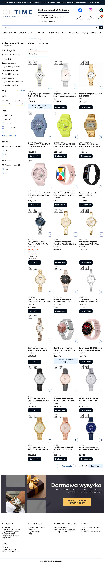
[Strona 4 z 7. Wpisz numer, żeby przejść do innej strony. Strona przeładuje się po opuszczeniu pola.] (82, 466)
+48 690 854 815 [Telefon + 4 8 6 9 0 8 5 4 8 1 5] (47, 16)
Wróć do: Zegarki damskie (11, 55)
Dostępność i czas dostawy (65, 530)
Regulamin (6, 538)
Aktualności (6, 528)
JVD (7, 132)
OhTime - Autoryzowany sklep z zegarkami (15, 39)
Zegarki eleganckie (10, 67)
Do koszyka (60, 107)
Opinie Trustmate (9, 549)
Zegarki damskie (43, 39)
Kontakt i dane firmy (10, 551)
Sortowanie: (32, 50)
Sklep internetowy (50, 561)
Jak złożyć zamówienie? (90, 532)
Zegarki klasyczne (10, 74)
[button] (101, 27)
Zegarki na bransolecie (12, 82)
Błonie (7, 119)
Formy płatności (60, 528)
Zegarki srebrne (9, 63)
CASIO (7, 123)
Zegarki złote (8, 59)
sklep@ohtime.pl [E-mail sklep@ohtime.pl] (48, 21)
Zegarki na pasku (10, 85)
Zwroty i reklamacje (62, 532)
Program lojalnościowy (11, 530)
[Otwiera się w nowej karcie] (80, 10)
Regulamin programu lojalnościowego (11, 533)
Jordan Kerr (10, 128)
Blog (30, 534)
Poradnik (31, 530)
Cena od (5, 100)
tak (6, 150)
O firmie (5, 547)
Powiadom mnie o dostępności (40, 107)
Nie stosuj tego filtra (13, 146)
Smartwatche (8, 78)
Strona (78, 466)
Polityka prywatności (10, 536)
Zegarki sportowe (10, 70)
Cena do (18, 100)
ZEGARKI (33, 39)
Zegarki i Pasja (34, 532)
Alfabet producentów (37, 528)
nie (6, 155)
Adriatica (8, 115)
